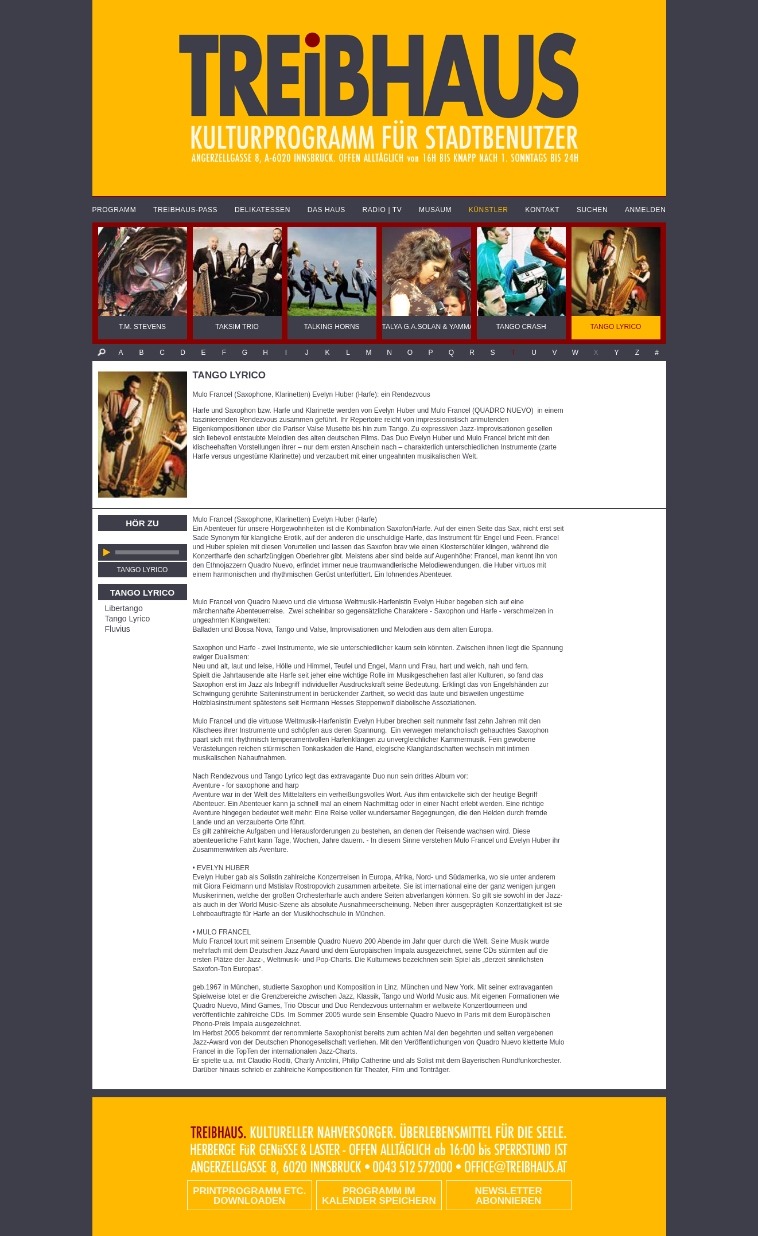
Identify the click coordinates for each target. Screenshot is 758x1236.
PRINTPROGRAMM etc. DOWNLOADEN (249, 1196)
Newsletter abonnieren (508, 1196)
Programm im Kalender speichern (379, 1196)
